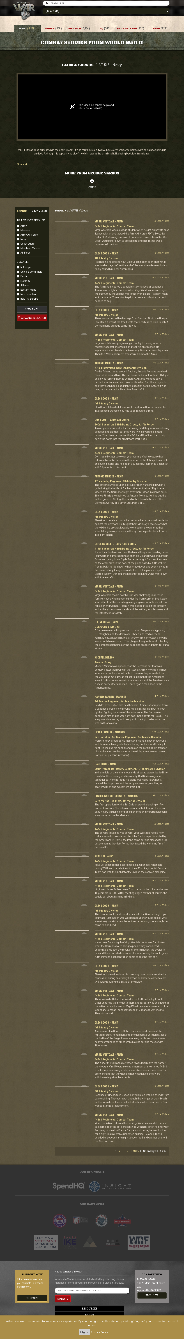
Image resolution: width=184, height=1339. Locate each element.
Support (32, 1298)
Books (92, 1315)
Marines (25, 230)
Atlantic (24, 285)
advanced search (31, 318)
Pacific (24, 276)
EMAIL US (152, 1295)
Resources (92, 1308)
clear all (32, 309)
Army (23, 225)
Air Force (25, 252)
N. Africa (25, 280)
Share (22, 164)
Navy (23, 239)
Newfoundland (28, 294)
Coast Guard (27, 243)
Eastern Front (28, 289)
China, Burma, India (31, 271)
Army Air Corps (29, 234)
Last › (135, 1151)
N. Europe (25, 267)
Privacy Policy (99, 1332)
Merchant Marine (30, 248)
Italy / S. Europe (29, 298)
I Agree (84, 1332)
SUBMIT (62, 1298)
